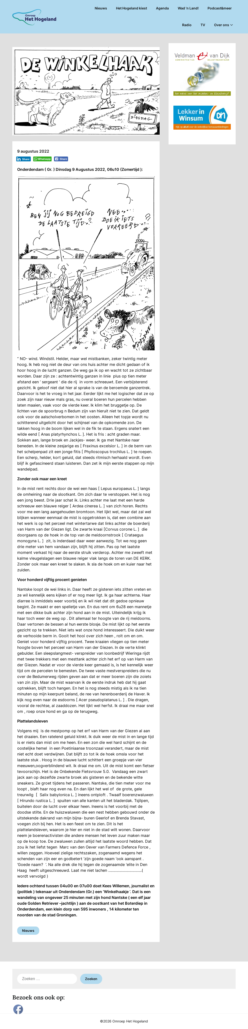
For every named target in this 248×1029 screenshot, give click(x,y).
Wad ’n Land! (188, 8)
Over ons (221, 25)
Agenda (162, 8)
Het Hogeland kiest (131, 8)
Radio (187, 25)
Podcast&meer (220, 8)
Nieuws (101, 8)
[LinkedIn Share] (23, 159)
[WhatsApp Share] (42, 159)
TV (203, 25)
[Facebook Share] (61, 159)
